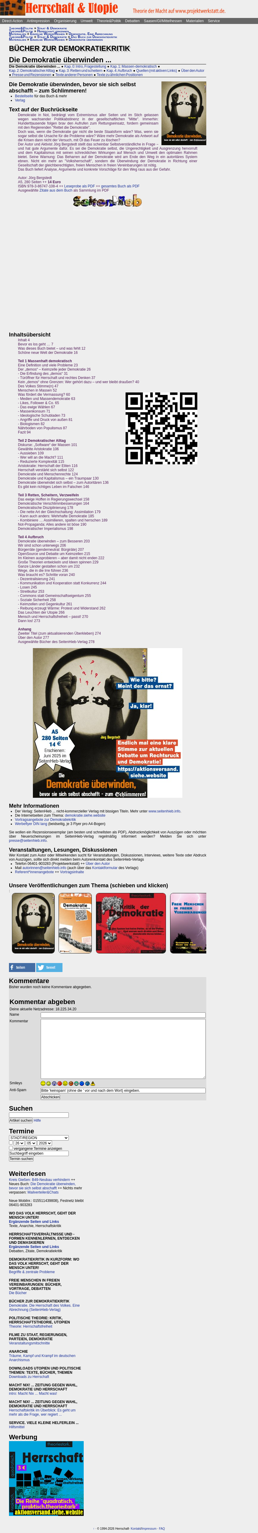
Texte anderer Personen (74, 75)
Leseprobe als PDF (79, 186)
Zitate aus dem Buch (55, 190)
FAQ (162, 1528)
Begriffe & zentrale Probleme (32, 1272)
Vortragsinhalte (72, 872)
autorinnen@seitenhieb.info (44, 868)
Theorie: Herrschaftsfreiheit (30, 1326)
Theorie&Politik (109, 21)
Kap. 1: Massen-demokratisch (133, 66)
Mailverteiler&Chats (43, 1192)
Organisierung (65, 21)
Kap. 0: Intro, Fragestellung (85, 66)
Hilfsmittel (17, 1427)
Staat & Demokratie (52, 28)
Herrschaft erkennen (53, 31)
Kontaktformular (104, 868)
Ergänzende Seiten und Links (34, 1222)
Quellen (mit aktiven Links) (156, 71)
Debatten (132, 21)
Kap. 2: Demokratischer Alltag (32, 71)
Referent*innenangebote (34, 872)
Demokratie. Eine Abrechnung (91, 34)
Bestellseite (24, 96)
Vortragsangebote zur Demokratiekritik (45, 820)
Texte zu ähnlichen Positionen (120, 75)
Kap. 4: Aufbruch (119, 71)
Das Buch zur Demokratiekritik (94, 37)
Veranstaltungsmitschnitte (29, 1343)
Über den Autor (192, 71)
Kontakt (136, 1528)
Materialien (195, 21)
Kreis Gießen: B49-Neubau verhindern (39, 1180)
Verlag (20, 100)
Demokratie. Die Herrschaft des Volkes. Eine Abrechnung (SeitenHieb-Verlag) (44, 1307)
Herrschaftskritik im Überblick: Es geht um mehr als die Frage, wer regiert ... (42, 1412)
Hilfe (37, 1120)
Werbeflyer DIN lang (31, 824)
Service (214, 21)
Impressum (149, 1528)
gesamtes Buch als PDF (120, 186)
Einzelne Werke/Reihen (47, 34)
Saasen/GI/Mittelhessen (163, 21)
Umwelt (87, 21)
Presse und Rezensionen (31, 75)
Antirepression (38, 21)
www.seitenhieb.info (164, 811)
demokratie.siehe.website (85, 815)
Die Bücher (18, 1293)
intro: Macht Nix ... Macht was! (33, 1393)
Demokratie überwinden (86, 39)
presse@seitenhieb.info (28, 840)
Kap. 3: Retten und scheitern (80, 71)
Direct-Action (12, 21)
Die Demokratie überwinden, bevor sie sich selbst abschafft (42, 1186)
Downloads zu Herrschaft (29, 1377)
